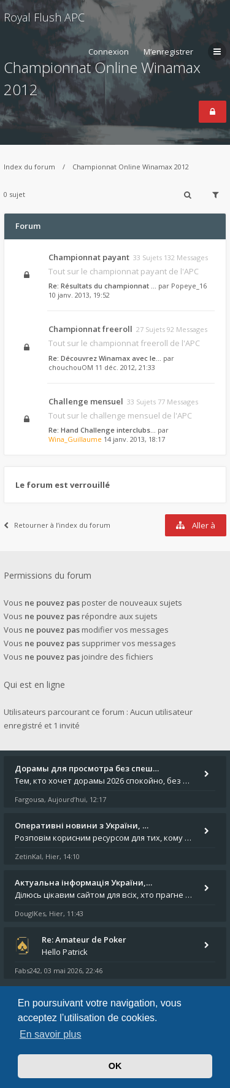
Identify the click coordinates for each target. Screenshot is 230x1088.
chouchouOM (70, 367)
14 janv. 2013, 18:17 (134, 439)
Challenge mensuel (85, 401)
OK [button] (115, 1066)
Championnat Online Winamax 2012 (130, 166)
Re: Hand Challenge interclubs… (102, 429)
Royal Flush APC (44, 17)
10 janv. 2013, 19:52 (79, 294)
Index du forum (29, 166)
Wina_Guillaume (75, 439)
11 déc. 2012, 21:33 (125, 367)
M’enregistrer (168, 51)
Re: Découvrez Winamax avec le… (104, 358)
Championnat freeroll (90, 328)
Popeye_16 (189, 285)
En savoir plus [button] (51, 1034)
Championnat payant (88, 257)
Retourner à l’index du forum (57, 525)
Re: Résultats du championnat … (102, 285)
